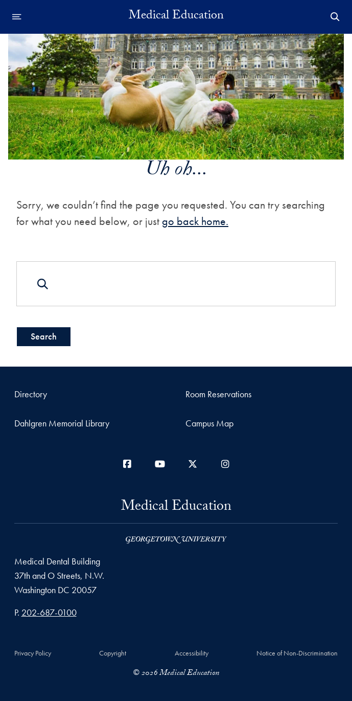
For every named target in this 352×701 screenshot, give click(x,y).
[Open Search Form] (335, 17)
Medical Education (176, 17)
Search (44, 336)
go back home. (195, 221)
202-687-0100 (49, 612)
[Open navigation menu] (17, 17)
